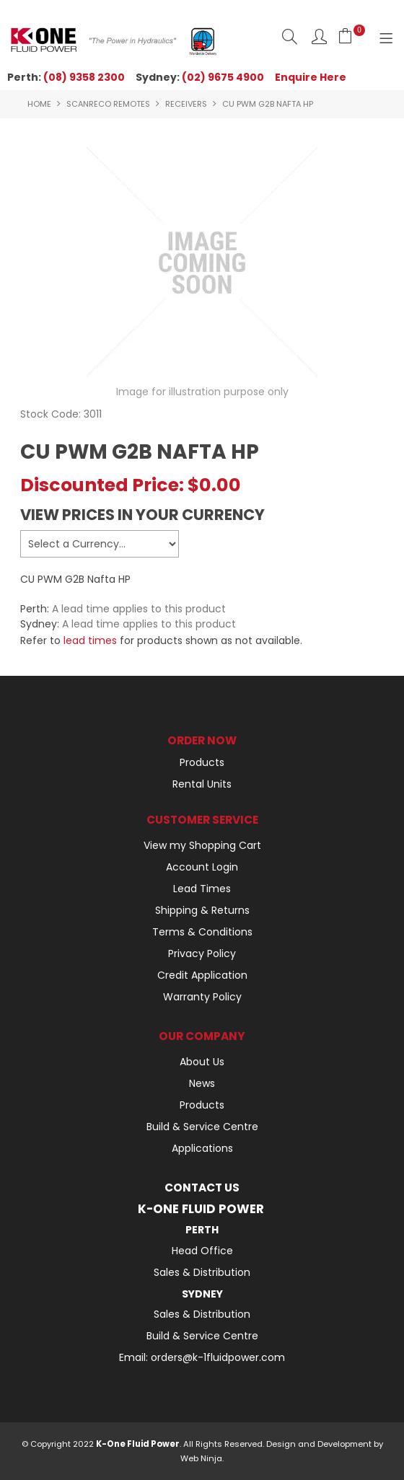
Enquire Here (310, 77)
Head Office (202, 1250)
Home (39, 104)
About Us (202, 1061)
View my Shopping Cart (202, 845)
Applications (202, 1148)
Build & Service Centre (202, 1126)
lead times (90, 640)
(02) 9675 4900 (223, 77)
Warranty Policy (202, 997)
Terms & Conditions (202, 932)
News (202, 1083)
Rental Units (202, 784)
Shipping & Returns (202, 910)
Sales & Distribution (202, 1272)
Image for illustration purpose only (202, 391)
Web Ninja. (202, 1458)
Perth (202, 1230)
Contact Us (202, 1187)
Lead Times (202, 888)
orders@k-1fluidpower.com (218, 1357)
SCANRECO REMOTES (108, 104)
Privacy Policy (202, 953)
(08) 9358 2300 (84, 77)
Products (202, 762)
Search (289, 36)
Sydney (202, 1294)
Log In (319, 36)
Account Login (202, 867)
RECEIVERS (186, 104)
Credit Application (202, 975)
